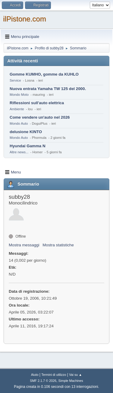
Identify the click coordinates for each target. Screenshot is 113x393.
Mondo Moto (19, 94)
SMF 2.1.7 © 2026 (43, 380)
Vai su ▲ (75, 374)
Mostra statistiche (58, 245)
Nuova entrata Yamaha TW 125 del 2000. (48, 88)
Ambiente (17, 109)
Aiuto (35, 374)
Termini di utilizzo (53, 374)
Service (15, 80)
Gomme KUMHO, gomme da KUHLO (44, 74)
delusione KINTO (26, 131)
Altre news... (19, 152)
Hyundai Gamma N (28, 146)
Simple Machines (70, 380)
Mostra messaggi (24, 245)
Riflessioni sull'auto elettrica (37, 103)
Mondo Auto (19, 123)
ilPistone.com (24, 19)
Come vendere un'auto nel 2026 (40, 117)
